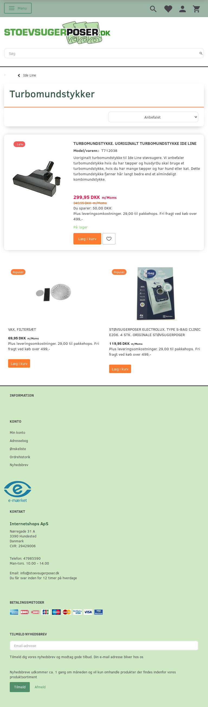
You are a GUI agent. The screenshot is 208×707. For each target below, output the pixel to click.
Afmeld (40, 686)
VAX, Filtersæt (22, 329)
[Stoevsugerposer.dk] (57, 32)
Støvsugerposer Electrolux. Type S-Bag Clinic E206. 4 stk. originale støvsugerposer (155, 332)
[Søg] (201, 53)
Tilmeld (19, 686)
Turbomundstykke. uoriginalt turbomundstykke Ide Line (134, 143)
